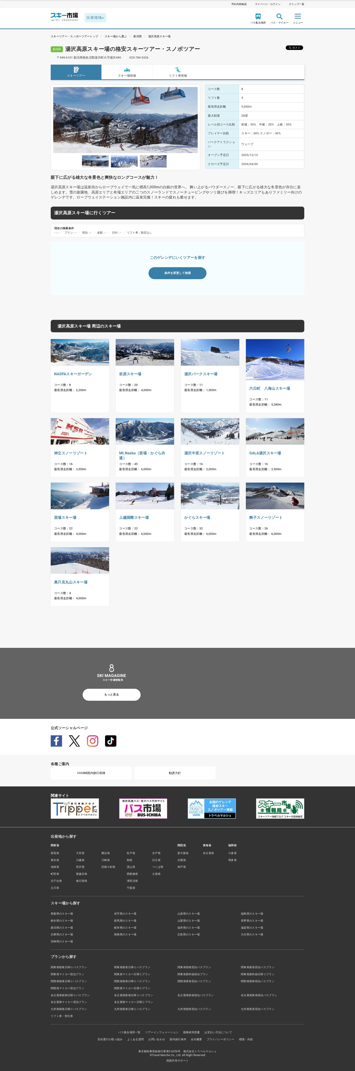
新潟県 (137, 36)
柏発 (129, 860)
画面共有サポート (177, 1060)
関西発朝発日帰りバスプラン (69, 981)
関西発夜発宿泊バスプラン (194, 981)
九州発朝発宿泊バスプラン (194, 1009)
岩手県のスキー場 (125, 913)
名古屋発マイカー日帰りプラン (133, 1002)
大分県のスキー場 (252, 934)
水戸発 (156, 853)
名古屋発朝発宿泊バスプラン (196, 995)
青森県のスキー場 (62, 913)
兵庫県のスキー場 (62, 934)
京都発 (182, 860)
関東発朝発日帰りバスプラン (69, 967)
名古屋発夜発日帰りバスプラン (133, 995)
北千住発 (56, 880)
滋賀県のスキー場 (252, 927)
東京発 (55, 860)
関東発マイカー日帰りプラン (132, 974)
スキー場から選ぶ (116, 36)
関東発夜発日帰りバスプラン (132, 967)
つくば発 (157, 866)
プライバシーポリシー (221, 1039)
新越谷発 (81, 873)
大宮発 (80, 853)
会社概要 (196, 1039)
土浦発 (156, 873)
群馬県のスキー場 (125, 920)
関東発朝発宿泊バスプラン (194, 967)
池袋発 (55, 866)
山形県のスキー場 (189, 913)
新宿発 (55, 853)
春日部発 (81, 880)
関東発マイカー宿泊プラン (67, 974)
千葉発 (131, 887)
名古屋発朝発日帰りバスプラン (70, 995)
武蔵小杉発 (108, 866)
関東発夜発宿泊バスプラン (257, 967)
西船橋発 (132, 873)
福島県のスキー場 (252, 913)
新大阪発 (183, 853)
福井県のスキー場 (189, 927)
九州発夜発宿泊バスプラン (257, 1009)
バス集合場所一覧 (129, 1032)
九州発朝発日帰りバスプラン (69, 1009)
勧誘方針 (175, 773)
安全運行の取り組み (110, 1039)
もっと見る (111, 694)
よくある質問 (135, 1039)
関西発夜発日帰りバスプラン (132, 981)
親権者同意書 (191, 1032)
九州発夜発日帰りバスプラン (132, 1009)
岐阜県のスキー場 (125, 927)
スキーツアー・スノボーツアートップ (74, 36)
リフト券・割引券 (62, 1016)
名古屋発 (208, 853)
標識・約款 (246, 1039)
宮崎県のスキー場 (62, 941)
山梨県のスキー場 (189, 920)
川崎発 (105, 860)
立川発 (55, 887)
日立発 (156, 860)
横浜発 (105, 853)
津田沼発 (132, 880)
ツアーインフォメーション (162, 1032)
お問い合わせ (156, 1039)
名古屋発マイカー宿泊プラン (69, 1002)
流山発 (131, 866)
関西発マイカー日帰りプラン (132, 988)
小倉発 (232, 853)
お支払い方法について (218, 1032)
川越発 (80, 860)
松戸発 (131, 853)
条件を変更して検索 (177, 273)
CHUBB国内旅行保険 (91, 773)
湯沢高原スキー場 (159, 36)
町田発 (55, 873)
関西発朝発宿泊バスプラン (257, 981)
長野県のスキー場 (252, 920)
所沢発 (80, 866)
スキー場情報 (127, 71)
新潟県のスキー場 (62, 927)
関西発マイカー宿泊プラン (67, 988)
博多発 (232, 860)
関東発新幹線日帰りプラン (257, 974)
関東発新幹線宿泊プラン (193, 974)
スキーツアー (76, 71)
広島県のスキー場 (189, 934)
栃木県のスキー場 (62, 920)
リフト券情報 (178, 71)
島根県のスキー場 (125, 934)
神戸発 (182, 866)
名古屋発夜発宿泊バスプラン (259, 995)
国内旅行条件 (178, 1039)
